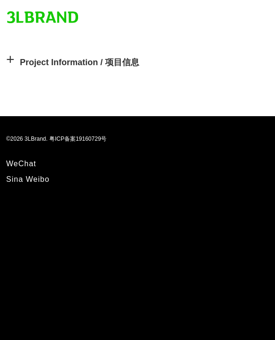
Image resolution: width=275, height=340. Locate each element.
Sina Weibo (28, 179)
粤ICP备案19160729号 (77, 139)
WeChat (21, 164)
